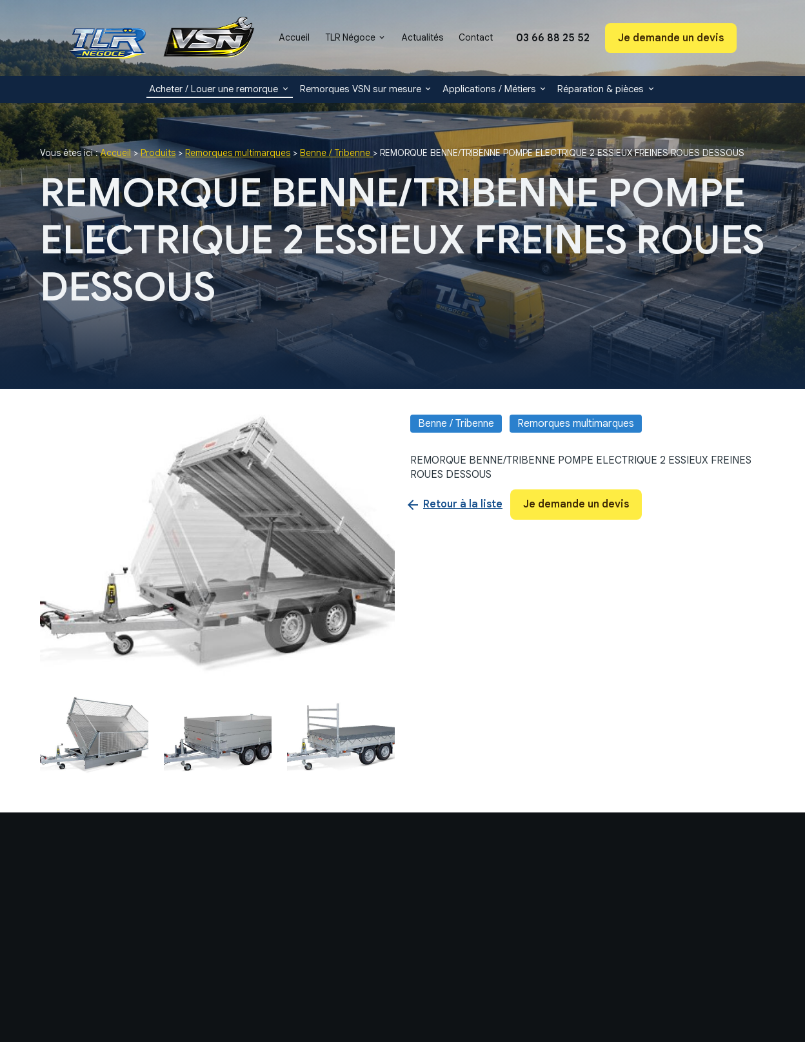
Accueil (294, 37)
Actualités (422, 37)
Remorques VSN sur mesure (360, 89)
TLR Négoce (350, 37)
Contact (476, 37)
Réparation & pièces (600, 89)
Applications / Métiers (489, 89)
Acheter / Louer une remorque (213, 89)
